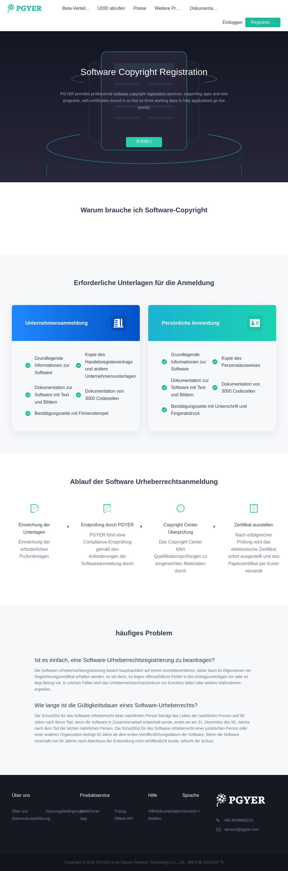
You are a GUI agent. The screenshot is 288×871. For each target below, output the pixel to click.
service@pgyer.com (238, 829)
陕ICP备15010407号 (206, 862)
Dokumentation (205, 8)
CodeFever (90, 811)
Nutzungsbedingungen (65, 811)
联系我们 (144, 141)
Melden (154, 818)
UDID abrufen (111, 8)
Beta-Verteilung (78, 8)
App (83, 818)
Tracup (120, 811)
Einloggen (232, 22)
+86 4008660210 (235, 820)
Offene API (123, 818)
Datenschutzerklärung (31, 818)
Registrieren (263, 22)
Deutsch (190, 811)
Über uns (20, 811)
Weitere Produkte (170, 8)
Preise (140, 8)
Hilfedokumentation (165, 811)
